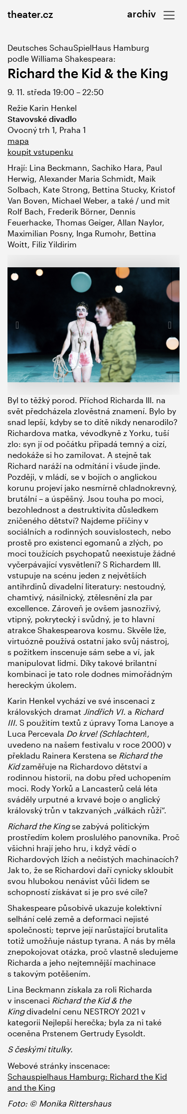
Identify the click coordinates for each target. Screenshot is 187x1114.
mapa (18, 140)
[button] (20, 324)
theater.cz (30, 14)
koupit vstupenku (40, 151)
